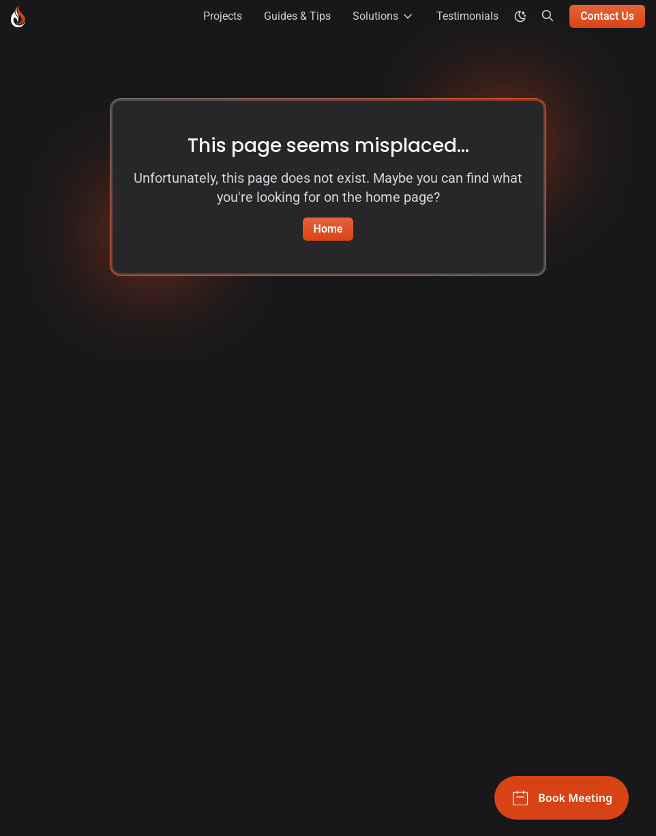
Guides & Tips (297, 16)
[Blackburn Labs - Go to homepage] (18, 16)
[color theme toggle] (520, 16)
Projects (222, 16)
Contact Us (607, 16)
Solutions (384, 16)
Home (328, 228)
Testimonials (467, 16)
